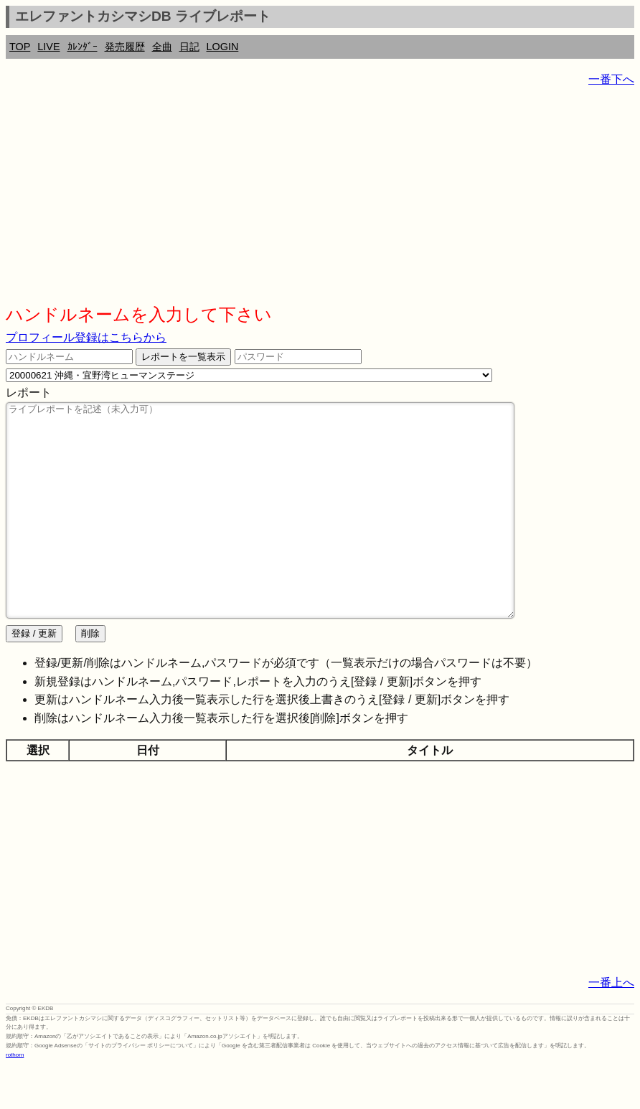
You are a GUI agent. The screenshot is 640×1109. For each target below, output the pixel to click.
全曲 (162, 46)
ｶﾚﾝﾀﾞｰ (82, 46)
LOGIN (223, 46)
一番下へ (611, 79)
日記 (189, 46)
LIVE (48, 46)
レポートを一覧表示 (183, 356)
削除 (90, 676)
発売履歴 (125, 46)
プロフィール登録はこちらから (86, 337)
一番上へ (611, 1025)
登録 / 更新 (34, 676)
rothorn (15, 1098)
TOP (19, 46)
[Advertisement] (320, 200)
